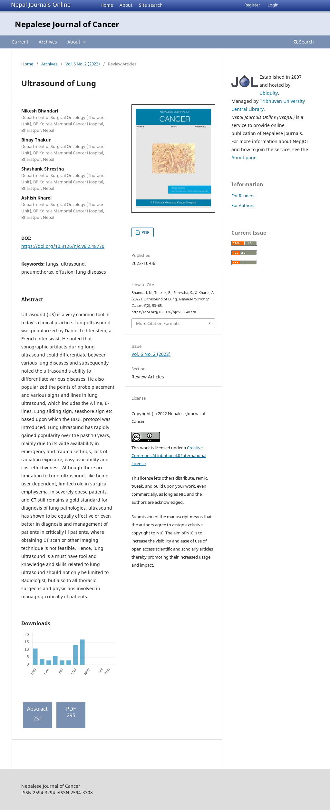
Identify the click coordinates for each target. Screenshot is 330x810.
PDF (145, 232)
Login (272, 5)
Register (252, 5)
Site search (151, 5)
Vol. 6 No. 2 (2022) (82, 64)
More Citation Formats (158, 323)
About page (244, 157)
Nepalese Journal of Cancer (67, 24)
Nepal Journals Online (41, 4)
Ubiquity (268, 93)
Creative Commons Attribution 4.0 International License (168, 456)
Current (20, 42)
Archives (48, 42)
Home (107, 5)
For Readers (242, 196)
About (126, 5)
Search (304, 42)
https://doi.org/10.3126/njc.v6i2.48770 (62, 246)
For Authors (242, 205)
